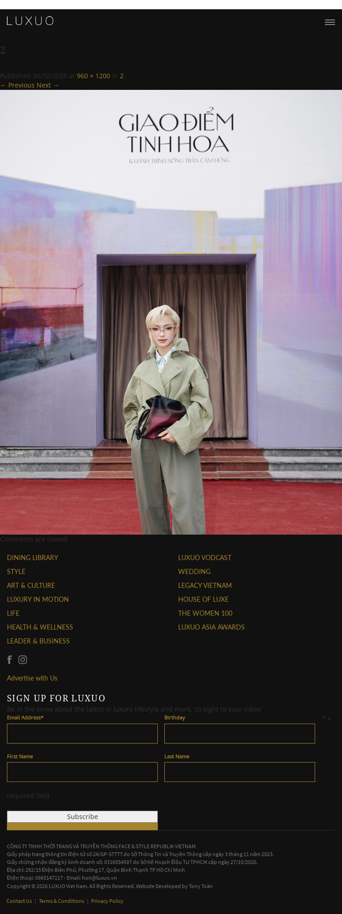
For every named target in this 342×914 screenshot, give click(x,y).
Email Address (25, 717)
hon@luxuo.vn (99, 877)
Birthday (174, 717)
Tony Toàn (201, 885)
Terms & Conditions (62, 900)
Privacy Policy (107, 900)
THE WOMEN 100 (205, 613)
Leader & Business (38, 641)
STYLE (16, 571)
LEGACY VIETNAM (205, 585)
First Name (20, 756)
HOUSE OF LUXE (203, 599)
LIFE (13, 613)
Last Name (176, 756)
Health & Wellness (40, 627)
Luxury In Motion (38, 599)
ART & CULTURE (31, 585)
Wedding (194, 571)
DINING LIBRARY (32, 557)
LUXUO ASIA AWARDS (211, 627)
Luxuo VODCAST (204, 557)
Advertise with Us (32, 678)
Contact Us (20, 900)
